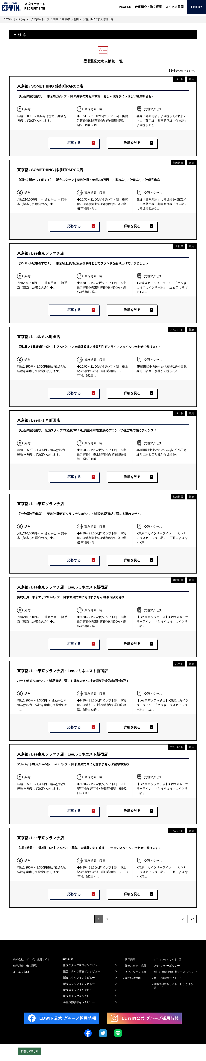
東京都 (66, 19)
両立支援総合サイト (165, 977)
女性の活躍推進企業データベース (173, 971)
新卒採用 (130, 959)
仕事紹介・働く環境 (148, 6)
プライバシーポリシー (167, 965)
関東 (55, 19)
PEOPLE (125, 6)
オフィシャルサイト (165, 959)
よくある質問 (175, 6)
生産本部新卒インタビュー (79, 1002)
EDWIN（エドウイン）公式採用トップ (26, 19)
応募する (74, 143)
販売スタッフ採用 (135, 965)
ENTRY (196, 7)
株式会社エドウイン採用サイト (31, 959)
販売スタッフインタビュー (79, 977)
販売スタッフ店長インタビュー (81, 965)
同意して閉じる (29, 1051)
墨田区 (77, 19)
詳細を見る (132, 143)
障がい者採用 (133, 977)
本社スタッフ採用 (135, 971)
